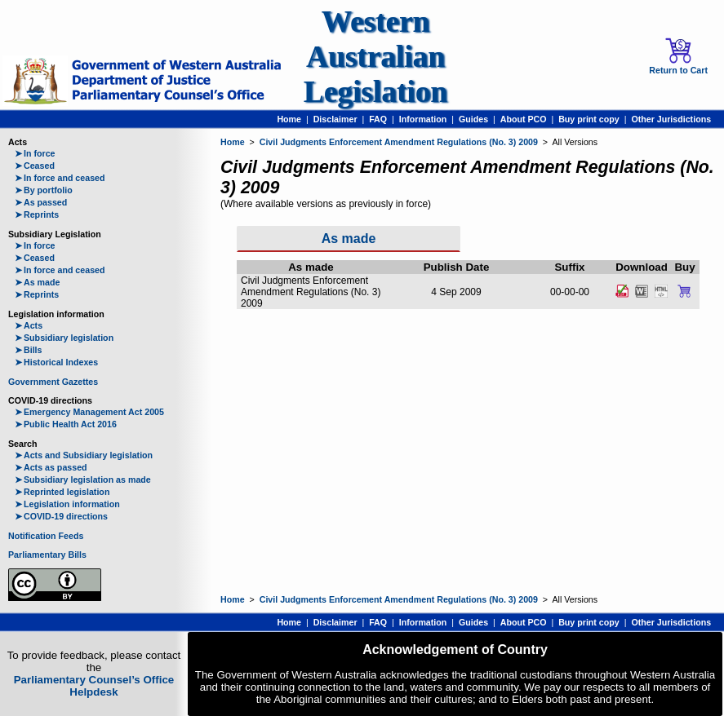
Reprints (37, 214)
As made (37, 282)
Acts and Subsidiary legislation (84, 455)
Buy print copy (589, 119)
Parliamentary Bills (47, 554)
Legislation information (67, 504)
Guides (473, 119)
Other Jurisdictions (671, 119)
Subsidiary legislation (64, 338)
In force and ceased (60, 178)
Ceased (35, 165)
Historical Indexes (56, 362)
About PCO (523, 119)
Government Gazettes (53, 382)
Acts (28, 325)
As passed (41, 202)
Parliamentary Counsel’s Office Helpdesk (94, 686)
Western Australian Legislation (375, 56)
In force (35, 153)
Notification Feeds (45, 536)
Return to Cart (678, 56)
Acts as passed (51, 467)
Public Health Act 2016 (66, 424)
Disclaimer (335, 119)
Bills (28, 350)
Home (289, 119)
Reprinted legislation (62, 492)
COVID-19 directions (61, 516)
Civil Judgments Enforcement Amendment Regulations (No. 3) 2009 (399, 142)
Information (423, 119)
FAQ (378, 119)
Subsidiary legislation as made (83, 479)
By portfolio (44, 190)
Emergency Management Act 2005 (89, 412)
